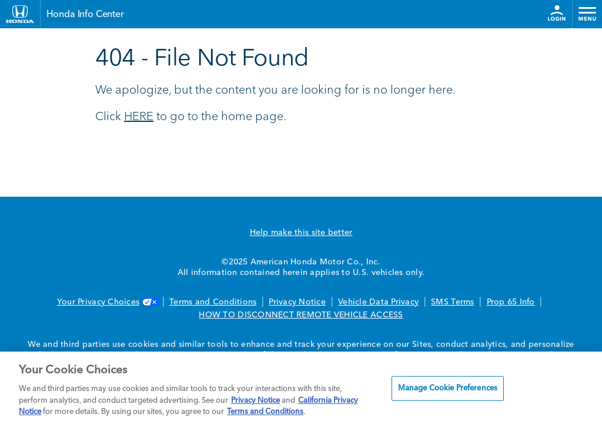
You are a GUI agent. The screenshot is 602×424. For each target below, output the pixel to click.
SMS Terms (452, 302)
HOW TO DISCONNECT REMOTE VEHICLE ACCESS (301, 315)
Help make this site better (301, 232)
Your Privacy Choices (107, 302)
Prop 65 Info (511, 302)
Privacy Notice (297, 302)
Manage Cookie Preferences (447, 388)
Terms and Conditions (212, 302)
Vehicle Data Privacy (378, 302)
